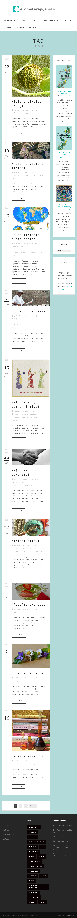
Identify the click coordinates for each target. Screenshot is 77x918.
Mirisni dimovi (26, 541)
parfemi (30, 243)
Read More (19, 133)
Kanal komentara (8, 834)
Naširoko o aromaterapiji (25, 175)
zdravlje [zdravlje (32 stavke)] (32, 902)
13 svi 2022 (65, 96)
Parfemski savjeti (21, 252)
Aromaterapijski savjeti (22, 417)
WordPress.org (7, 839)
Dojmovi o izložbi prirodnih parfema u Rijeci (61, 847)
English (33, 27)
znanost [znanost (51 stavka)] (42, 902)
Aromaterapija (8, 20)
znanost (15, 482)
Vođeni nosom (22, 113)
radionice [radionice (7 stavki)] (32, 876)
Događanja (67, 20)
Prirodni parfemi (28, 20)
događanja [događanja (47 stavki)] (32, 832)
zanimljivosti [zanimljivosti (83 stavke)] (34, 897)
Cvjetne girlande (28, 673)
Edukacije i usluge (49, 20)
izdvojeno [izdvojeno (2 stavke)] (32, 837)
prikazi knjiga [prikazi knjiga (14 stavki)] (34, 861)
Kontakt (20, 27)
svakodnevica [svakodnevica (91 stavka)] (34, 892)
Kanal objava (7, 830)
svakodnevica (19, 243)
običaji (25, 110)
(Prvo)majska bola (29, 604)
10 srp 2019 (65, 209)
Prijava (5, 825)
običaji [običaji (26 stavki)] (32, 856)
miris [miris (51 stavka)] (43, 846)
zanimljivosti (36, 110)
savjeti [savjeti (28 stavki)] (43, 876)
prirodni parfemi (21, 316)
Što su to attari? (29, 311)
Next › (33, 806)
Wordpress (71, 915)
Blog (9, 27)
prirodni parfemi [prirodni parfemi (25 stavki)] (35, 866)
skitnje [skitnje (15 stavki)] (32, 880)
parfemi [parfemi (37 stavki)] (42, 856)
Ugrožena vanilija (60, 841)
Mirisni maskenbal (29, 756)
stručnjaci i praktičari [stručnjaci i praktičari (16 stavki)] (34, 886)
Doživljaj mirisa (60, 836)
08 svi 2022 (65, 157)
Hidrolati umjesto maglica (64, 825)
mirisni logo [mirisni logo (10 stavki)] (34, 851)
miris (16, 761)
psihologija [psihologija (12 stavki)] (33, 871)
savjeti (17, 110)
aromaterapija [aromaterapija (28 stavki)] (34, 827)
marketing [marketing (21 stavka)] (32, 846)
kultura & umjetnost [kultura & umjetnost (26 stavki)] (36, 842)
